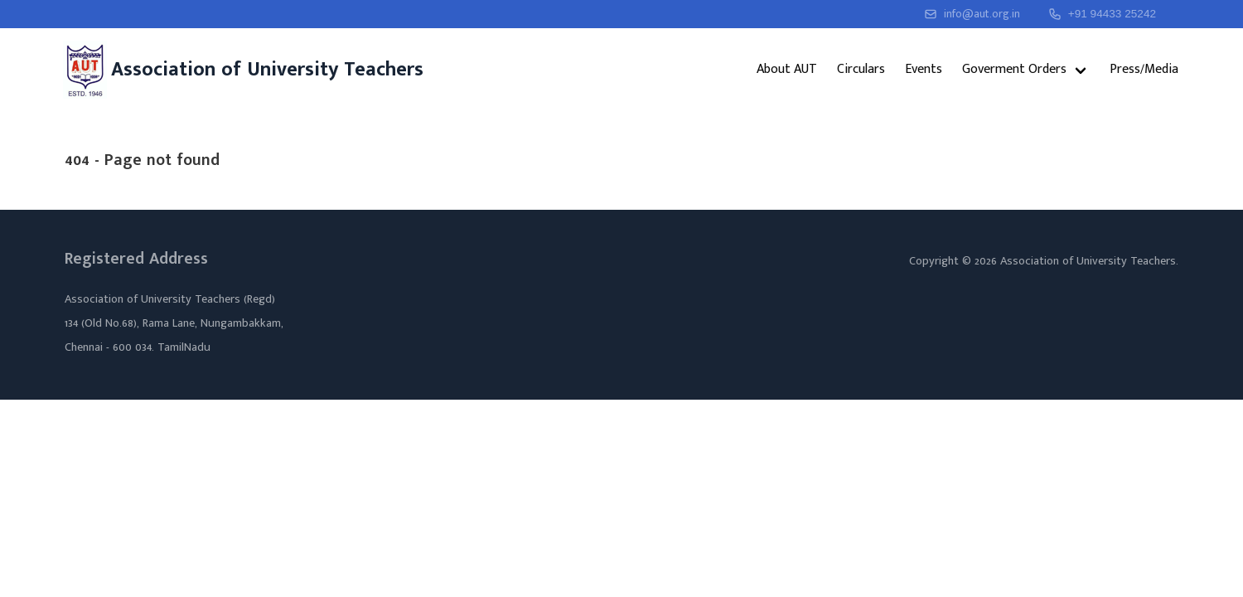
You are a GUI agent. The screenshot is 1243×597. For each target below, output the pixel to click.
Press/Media (1144, 69)
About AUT (787, 69)
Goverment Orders (1014, 69)
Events (923, 69)
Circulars (861, 69)
